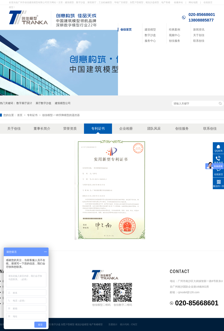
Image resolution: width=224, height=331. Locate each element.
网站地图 (193, 2)
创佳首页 (126, 29)
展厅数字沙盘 (43, 103)
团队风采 (154, 128)
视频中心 (174, 35)
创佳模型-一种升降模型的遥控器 (61, 115)
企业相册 (126, 128)
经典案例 (174, 29)
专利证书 (32, 115)
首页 (20, 115)
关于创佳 (198, 35)
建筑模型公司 (63, 103)
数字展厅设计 (24, 103)
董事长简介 (42, 128)
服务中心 (150, 40)
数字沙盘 (150, 35)
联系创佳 (198, 40)
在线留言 (207, 2)
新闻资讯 (198, 29)
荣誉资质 (70, 128)
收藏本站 (178, 2)
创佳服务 (174, 40)
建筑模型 (150, 29)
